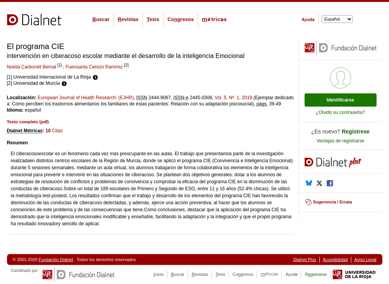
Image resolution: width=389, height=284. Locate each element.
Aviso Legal (365, 259)
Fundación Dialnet (56, 259)
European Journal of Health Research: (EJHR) (86, 97)
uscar (101, 19)
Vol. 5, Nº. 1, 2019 (233, 97)
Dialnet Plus (304, 259)
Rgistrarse (316, 274)
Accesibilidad (335, 259)
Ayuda (308, 19)
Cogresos (180, 19)
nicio (159, 274)
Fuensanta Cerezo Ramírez (94, 67)
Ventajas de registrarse (340, 141)
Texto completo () (28, 121)
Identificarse (340, 100)
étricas (214, 19)
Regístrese (356, 131)
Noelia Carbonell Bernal (31, 67)
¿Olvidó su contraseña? (340, 112)
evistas (128, 19)
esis (153, 19)
